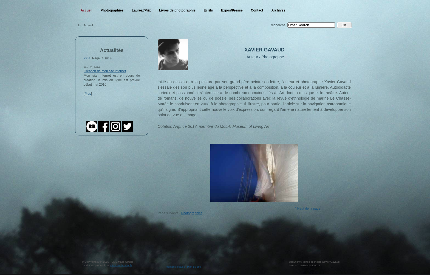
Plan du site (194, 266)
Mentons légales (175, 266)
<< (85, 58)
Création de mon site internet (105, 71)
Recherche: (278, 25)
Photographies (191, 213)
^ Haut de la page (308, 208)
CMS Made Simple (121, 265)
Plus (87, 93)
